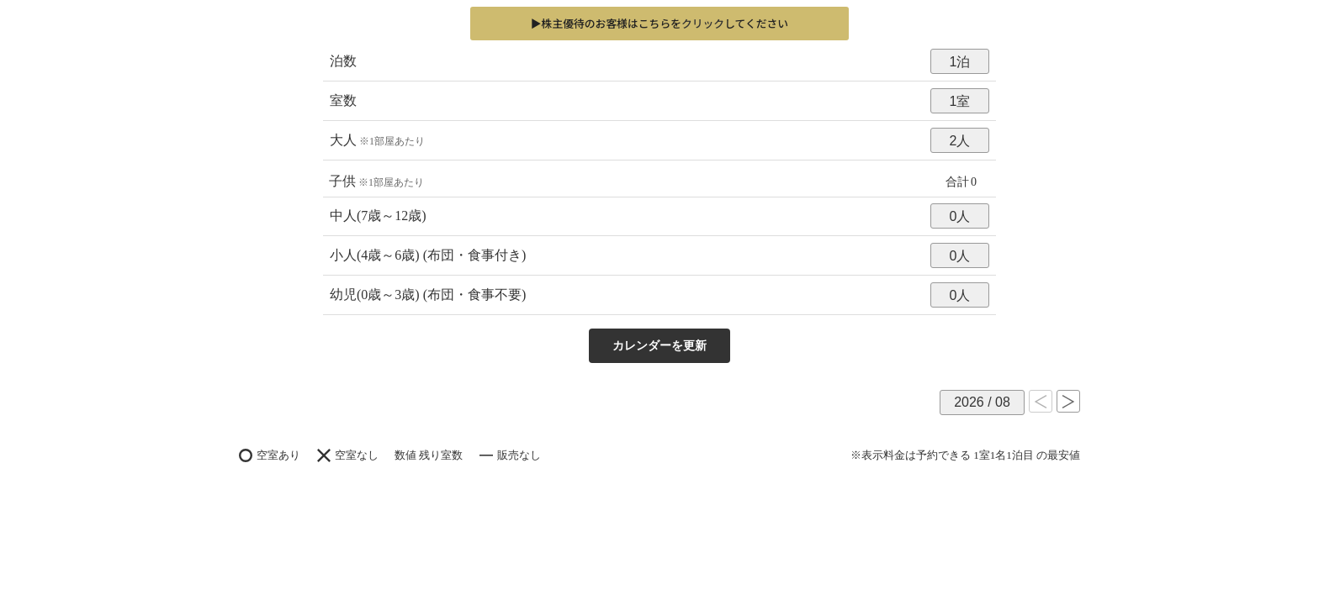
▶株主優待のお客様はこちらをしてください (659, 23)
